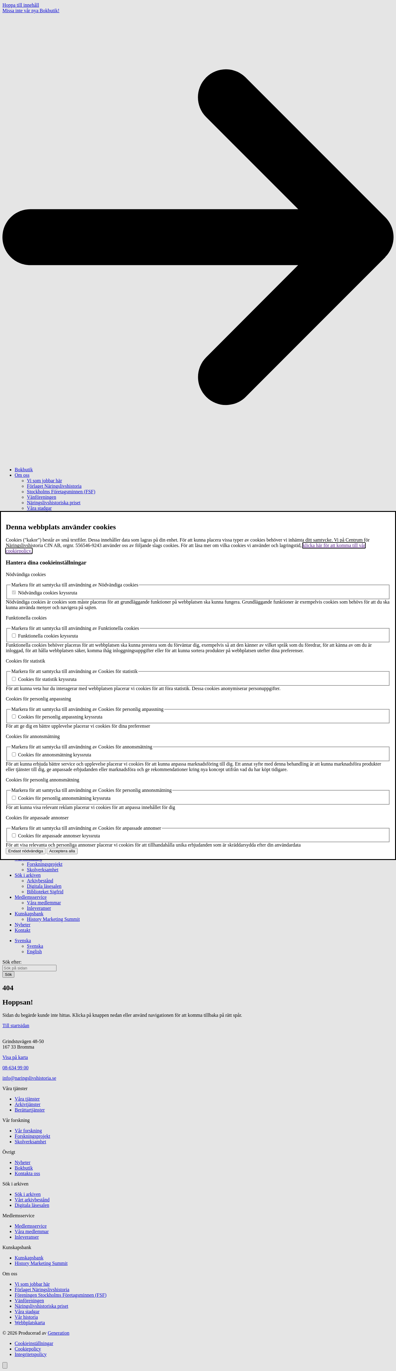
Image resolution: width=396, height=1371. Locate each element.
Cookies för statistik (25, 660)
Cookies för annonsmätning (33, 736)
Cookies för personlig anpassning (38, 698)
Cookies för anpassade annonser (37, 817)
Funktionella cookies (26, 617)
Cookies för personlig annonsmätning (42, 779)
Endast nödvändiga (25, 851)
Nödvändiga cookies (26, 574)
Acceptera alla (62, 851)
